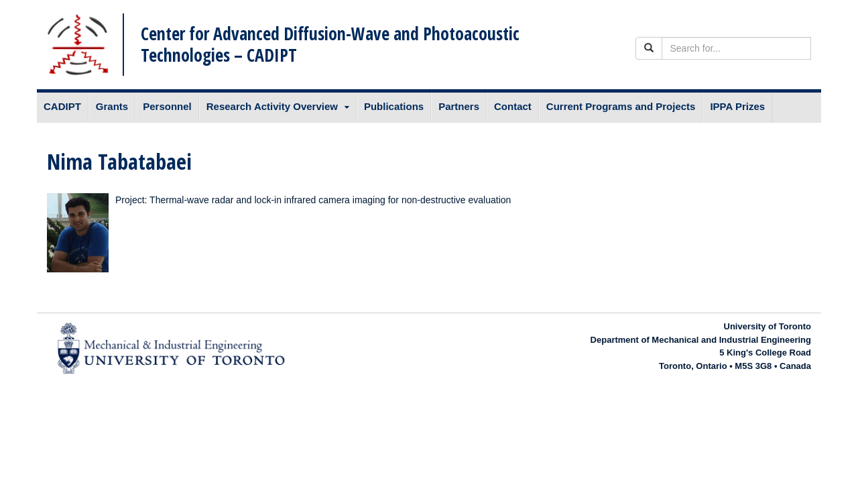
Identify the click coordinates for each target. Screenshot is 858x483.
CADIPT (62, 106)
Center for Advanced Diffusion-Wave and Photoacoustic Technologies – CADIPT (330, 43)
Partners (458, 106)
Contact (513, 106)
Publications (394, 106)
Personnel (167, 106)
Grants (112, 106)
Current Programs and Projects (621, 106)
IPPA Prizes (737, 106)
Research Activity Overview (272, 106)
